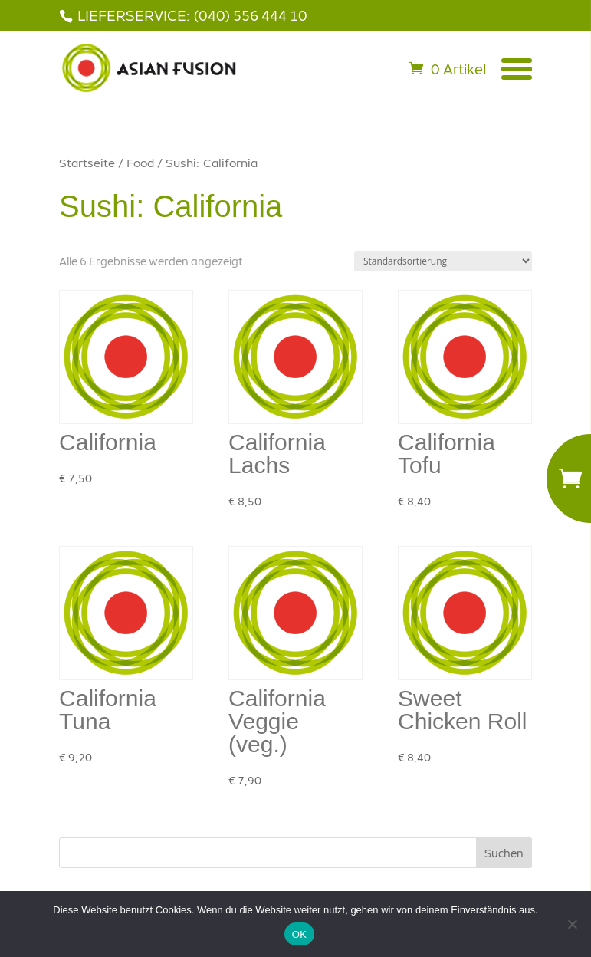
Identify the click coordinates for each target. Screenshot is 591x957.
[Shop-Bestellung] (443, 261)
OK (299, 934)
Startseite (87, 162)
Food (140, 162)
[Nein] (572, 924)
